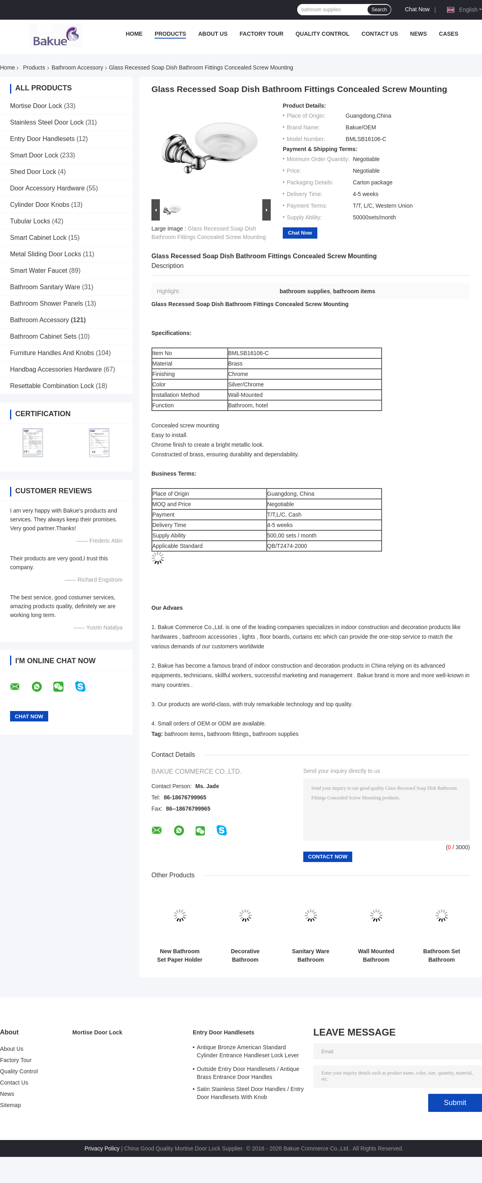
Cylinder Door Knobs (39, 204)
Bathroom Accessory (77, 67)
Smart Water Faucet (38, 270)
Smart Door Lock (34, 155)
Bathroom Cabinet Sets (43, 336)
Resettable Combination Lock (52, 385)
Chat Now (417, 9)
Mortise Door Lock (36, 105)
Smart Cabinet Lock (38, 237)
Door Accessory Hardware (47, 188)
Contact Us (380, 34)
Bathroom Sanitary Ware (45, 287)
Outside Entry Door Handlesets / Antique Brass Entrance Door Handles (248, 1073)
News (418, 34)
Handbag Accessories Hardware (56, 369)
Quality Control (322, 34)
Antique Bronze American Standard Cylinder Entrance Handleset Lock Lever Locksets (248, 1052)
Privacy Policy (101, 1148)
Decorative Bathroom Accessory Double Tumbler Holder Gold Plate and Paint (245, 955)
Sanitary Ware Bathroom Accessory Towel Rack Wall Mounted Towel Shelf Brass (310, 955)
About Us (212, 34)
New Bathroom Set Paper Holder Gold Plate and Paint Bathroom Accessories (179, 955)
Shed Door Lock (33, 171)
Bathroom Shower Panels (46, 303)
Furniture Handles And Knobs (52, 352)
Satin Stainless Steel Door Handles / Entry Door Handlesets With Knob (250, 1093)
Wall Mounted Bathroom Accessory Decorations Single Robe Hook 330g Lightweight (376, 955)
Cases (448, 34)
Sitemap (10, 1105)
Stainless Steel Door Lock (47, 122)
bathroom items (183, 734)
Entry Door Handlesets (42, 138)
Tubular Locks (30, 221)
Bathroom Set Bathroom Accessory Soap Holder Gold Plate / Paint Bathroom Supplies (441, 955)
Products (170, 34)
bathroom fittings (228, 734)
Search (379, 9)
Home (134, 34)
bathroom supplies (275, 734)
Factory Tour (262, 34)
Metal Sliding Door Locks (45, 254)
